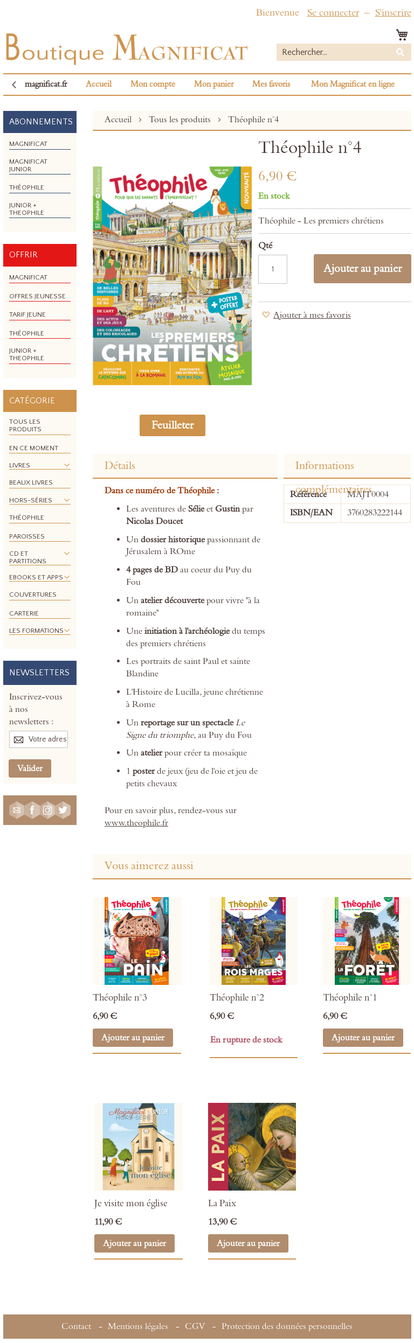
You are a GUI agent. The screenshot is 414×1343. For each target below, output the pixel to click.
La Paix (222, 1203)
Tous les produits (181, 119)
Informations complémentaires (333, 469)
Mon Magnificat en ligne (353, 84)
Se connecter (333, 12)
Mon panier (213, 84)
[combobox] (344, 52)
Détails (120, 466)
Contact (76, 1326)
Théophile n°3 (120, 998)
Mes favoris (271, 84)
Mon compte (152, 84)
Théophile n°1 (350, 998)
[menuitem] (28, 144)
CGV (195, 1326)
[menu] (40, 182)
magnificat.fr (46, 84)
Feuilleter (172, 425)
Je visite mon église (131, 1203)
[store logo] (125, 46)
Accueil (99, 84)
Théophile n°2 (237, 998)
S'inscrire (393, 12)
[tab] (185, 466)
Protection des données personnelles (287, 1326)
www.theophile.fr (136, 822)
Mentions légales (138, 1326)
